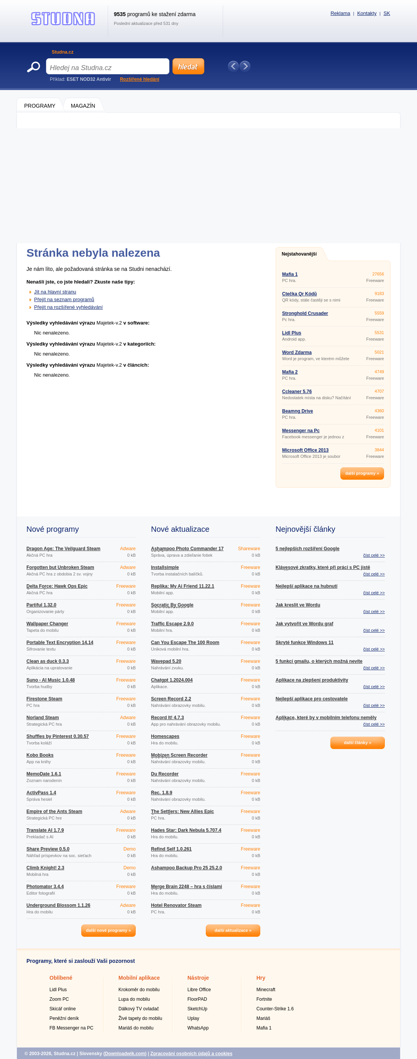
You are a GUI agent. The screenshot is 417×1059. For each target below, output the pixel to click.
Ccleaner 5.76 (297, 391)
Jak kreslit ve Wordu (298, 605)
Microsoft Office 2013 (305, 450)
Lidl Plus (291, 333)
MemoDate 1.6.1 (43, 774)
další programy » (362, 473)
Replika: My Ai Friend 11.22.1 (182, 586)
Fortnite (264, 999)
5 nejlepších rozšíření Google (308, 548)
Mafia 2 (290, 372)
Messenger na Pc (301, 430)
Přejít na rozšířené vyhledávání (68, 307)
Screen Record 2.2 (171, 699)
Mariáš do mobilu (135, 1028)
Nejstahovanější (299, 254)
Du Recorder (165, 774)
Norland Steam (42, 717)
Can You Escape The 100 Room (185, 642)
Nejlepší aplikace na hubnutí (306, 586)
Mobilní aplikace (139, 978)
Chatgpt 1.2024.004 (172, 680)
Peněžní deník (64, 1018)
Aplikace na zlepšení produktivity (312, 680)
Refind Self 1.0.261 (171, 849)
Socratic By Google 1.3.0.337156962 (172, 607)
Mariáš (263, 1018)
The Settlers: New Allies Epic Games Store (182, 814)
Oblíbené (60, 978)
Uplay (193, 1018)
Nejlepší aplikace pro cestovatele (312, 699)
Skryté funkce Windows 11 (304, 642)
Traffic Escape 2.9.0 (172, 623)
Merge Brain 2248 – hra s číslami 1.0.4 (186, 889)
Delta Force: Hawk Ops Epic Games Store (56, 588)
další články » (357, 742)
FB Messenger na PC (71, 1028)
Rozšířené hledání (139, 79)
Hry (260, 978)
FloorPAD (197, 999)
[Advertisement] (208, 185)
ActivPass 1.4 (41, 792)
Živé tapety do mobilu (140, 1018)
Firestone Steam (44, 699)
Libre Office (199, 989)
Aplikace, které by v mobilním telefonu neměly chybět (326, 720)
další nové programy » (108, 930)
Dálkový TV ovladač (138, 1008)
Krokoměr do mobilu (138, 989)
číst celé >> (374, 555)
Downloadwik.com (125, 1053)
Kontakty (367, 13)
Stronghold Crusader (305, 313)
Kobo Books (40, 755)
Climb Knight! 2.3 (45, 867)
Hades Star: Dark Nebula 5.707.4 (186, 830)
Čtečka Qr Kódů (299, 294)
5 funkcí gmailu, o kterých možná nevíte (319, 661)
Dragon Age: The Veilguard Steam (63, 548)
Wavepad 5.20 (166, 661)
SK (387, 13)
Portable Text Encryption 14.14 (60, 642)
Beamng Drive (297, 411)
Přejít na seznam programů (64, 299)
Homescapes (165, 736)
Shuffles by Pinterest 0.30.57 (57, 736)
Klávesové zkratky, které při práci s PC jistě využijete (323, 570)
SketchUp (197, 1008)
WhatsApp (197, 1028)
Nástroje (198, 978)
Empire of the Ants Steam (54, 811)
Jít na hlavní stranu (55, 292)
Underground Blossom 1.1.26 (58, 905)
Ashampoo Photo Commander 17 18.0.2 (187, 551)
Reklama (340, 13)
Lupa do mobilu (134, 999)
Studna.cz (63, 52)
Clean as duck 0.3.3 (47, 661)
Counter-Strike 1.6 (275, 1008)
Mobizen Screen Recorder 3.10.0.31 (179, 757)
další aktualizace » (233, 930)
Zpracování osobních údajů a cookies (191, 1053)
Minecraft (265, 989)
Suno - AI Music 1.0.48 (50, 680)
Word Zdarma (297, 352)
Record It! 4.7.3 (167, 717)
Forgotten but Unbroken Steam (60, 567)
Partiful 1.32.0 (41, 605)
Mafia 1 (290, 274)
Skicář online (62, 1008)
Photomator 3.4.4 (45, 886)
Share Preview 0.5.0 (47, 849)
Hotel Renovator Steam (176, 905)
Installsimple (165, 567)
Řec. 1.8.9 (161, 792)
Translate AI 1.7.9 (45, 830)
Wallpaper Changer (47, 623)
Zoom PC (59, 999)
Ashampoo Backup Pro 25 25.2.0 (186, 867)
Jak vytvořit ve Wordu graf (304, 623)
